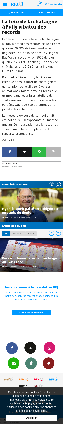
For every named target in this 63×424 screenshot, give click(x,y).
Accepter (31, 417)
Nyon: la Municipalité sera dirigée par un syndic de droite (30, 211)
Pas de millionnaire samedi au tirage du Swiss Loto (29, 260)
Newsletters (13, 363)
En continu (16, 12)
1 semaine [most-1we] (18, 233)
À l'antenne (47, 12)
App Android (48, 363)
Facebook (12, 348)
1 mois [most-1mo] (31, 233)
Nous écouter (55, 4)
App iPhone (31, 363)
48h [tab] (5, 233)
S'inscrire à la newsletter (31, 312)
